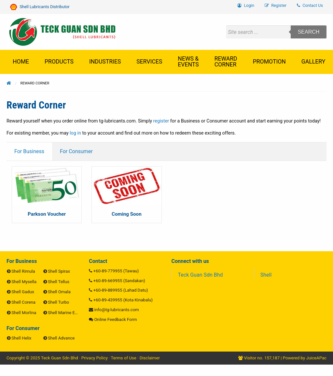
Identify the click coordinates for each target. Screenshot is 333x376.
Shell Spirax (59, 271)
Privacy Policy (94, 357)
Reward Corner (226, 61)
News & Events (188, 61)
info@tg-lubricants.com (116, 309)
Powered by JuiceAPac (304, 357)
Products (59, 61)
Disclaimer (150, 357)
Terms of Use (123, 357)
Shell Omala (59, 291)
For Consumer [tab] (76, 151)
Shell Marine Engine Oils (71, 312)
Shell (266, 275)
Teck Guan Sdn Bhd (200, 275)
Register (275, 5)
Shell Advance (61, 338)
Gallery (313, 61)
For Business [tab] (29, 151)
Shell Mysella (23, 281)
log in (75, 133)
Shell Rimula (23, 271)
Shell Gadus (22, 291)
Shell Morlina (23, 312)
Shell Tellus (58, 281)
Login (245, 5)
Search (309, 32)
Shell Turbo (58, 302)
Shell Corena (23, 302)
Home (21, 61)
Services (149, 61)
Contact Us (310, 5)
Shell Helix (21, 338)
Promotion (269, 61)
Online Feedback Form (115, 319)
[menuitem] (310, 5)
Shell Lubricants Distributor (40, 7)
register (161, 121)
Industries (105, 61)
